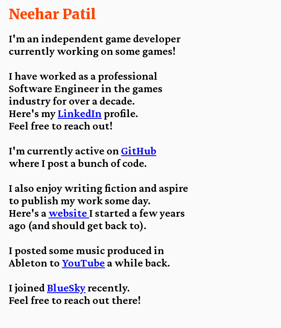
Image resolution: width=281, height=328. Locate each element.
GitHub (138, 150)
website (68, 213)
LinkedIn (80, 113)
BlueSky (66, 287)
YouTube (83, 263)
